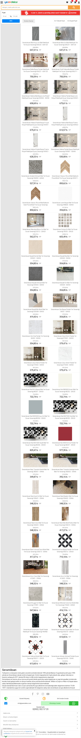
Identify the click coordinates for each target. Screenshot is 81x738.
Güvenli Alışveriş (24, 698)
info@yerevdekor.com (24, 703)
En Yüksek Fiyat (59, 21)
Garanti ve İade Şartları (9, 721)
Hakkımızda (6, 713)
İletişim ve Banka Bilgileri (10, 717)
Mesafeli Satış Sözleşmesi (11, 724)
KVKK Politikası (7, 728)
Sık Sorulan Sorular (63, 698)
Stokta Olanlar (28, 21)
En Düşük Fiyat (72, 21)
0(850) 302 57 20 (40, 709)
